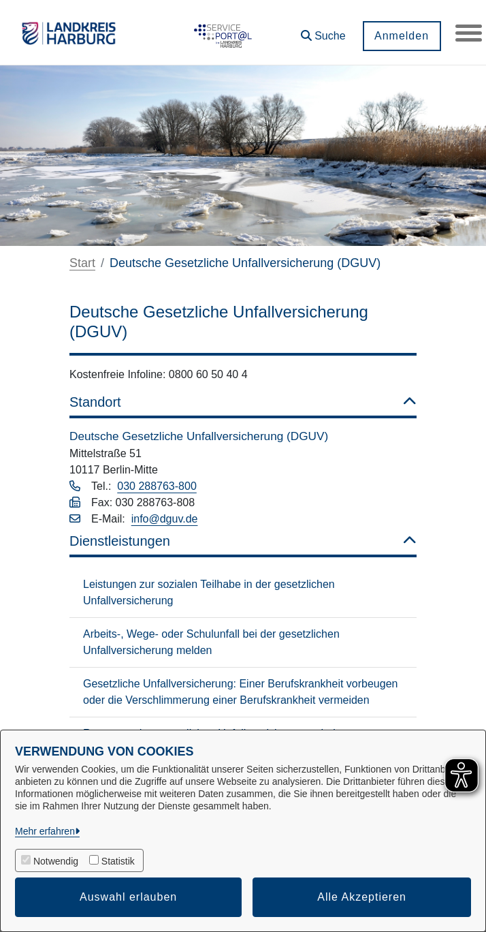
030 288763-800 (157, 486)
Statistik (118, 861)
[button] (322, 31)
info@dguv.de (164, 519)
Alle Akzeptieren (361, 897)
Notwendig (55, 861)
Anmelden (401, 36)
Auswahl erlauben (128, 897)
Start (82, 263)
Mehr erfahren (45, 831)
